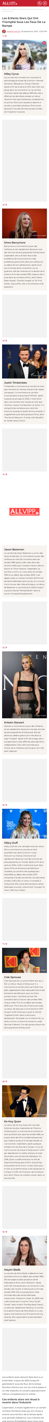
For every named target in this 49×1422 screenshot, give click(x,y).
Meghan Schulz (13, 31)
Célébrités (14, 9)
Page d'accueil (6, 9)
